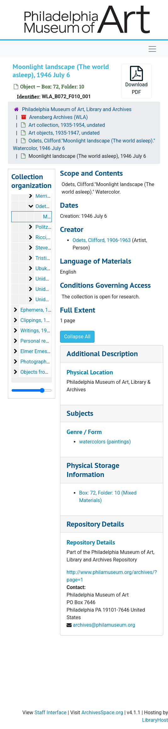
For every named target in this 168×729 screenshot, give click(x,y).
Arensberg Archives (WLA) (58, 117)
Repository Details (95, 524)
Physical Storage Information (93, 469)
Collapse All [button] (77, 337)
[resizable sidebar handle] (31, 390)
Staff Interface (51, 713)
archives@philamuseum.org (104, 625)
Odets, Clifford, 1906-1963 (102, 240)
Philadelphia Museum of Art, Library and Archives (77, 109)
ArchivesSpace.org (102, 713)
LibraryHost (155, 720)
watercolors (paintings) (105, 442)
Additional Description (102, 353)
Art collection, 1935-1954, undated (67, 125)
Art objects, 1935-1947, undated (64, 133)
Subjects (80, 413)
